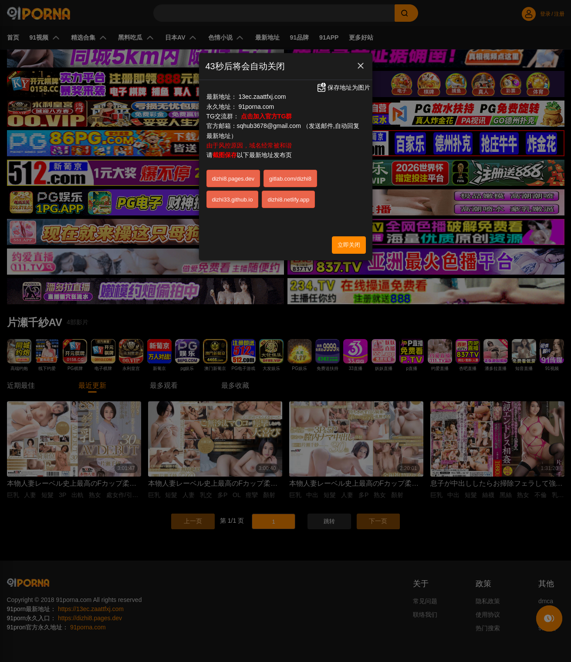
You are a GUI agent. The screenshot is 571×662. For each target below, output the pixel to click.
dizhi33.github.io (232, 199)
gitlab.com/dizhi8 (290, 178)
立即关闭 (349, 245)
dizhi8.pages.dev (233, 178)
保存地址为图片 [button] (343, 87)
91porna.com (256, 106)
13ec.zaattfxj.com (262, 96)
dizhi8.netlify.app (288, 199)
